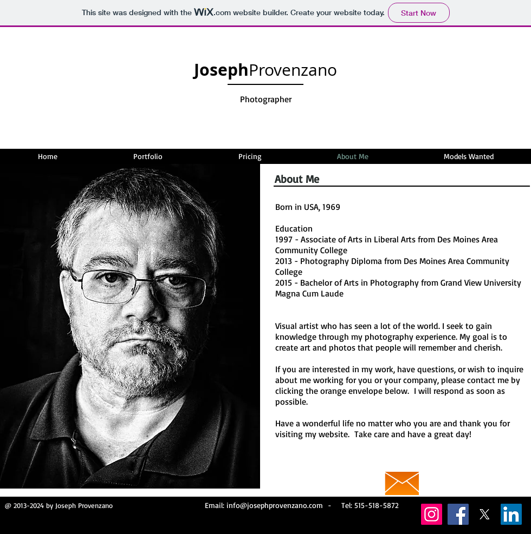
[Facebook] (458, 514)
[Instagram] (431, 514)
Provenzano (265, 70)
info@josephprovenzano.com (274, 505)
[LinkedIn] (511, 514)
